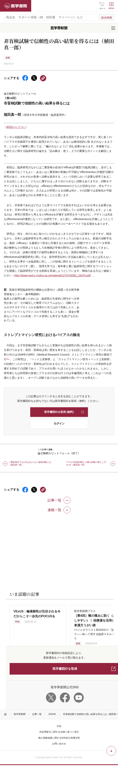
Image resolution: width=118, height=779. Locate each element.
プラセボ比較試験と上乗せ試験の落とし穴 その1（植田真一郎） (87, 463)
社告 (59, 726)
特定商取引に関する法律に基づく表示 (59, 732)
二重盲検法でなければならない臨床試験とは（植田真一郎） (30, 463)
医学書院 (15, 6)
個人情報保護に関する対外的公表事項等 (59, 738)
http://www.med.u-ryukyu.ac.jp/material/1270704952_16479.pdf (52, 275)
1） (8, 358)
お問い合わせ (59, 743)
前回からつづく (16, 127)
